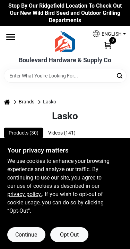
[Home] (7, 101)
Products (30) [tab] (23, 133)
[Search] (120, 75)
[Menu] (10, 37)
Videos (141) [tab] (62, 133)
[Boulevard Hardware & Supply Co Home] (65, 41)
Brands (26, 101)
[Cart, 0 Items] (107, 44)
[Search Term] (65, 76)
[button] (106, 33)
